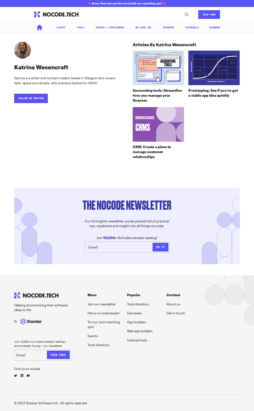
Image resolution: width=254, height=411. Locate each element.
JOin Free (209, 14)
